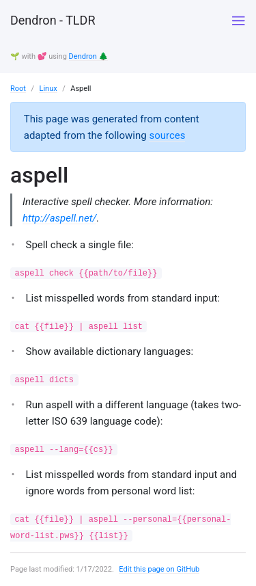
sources (167, 135)
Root (18, 88)
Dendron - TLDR (52, 20)
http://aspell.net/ (59, 218)
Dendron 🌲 (89, 56)
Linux (48, 88)
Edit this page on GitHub (159, 569)
